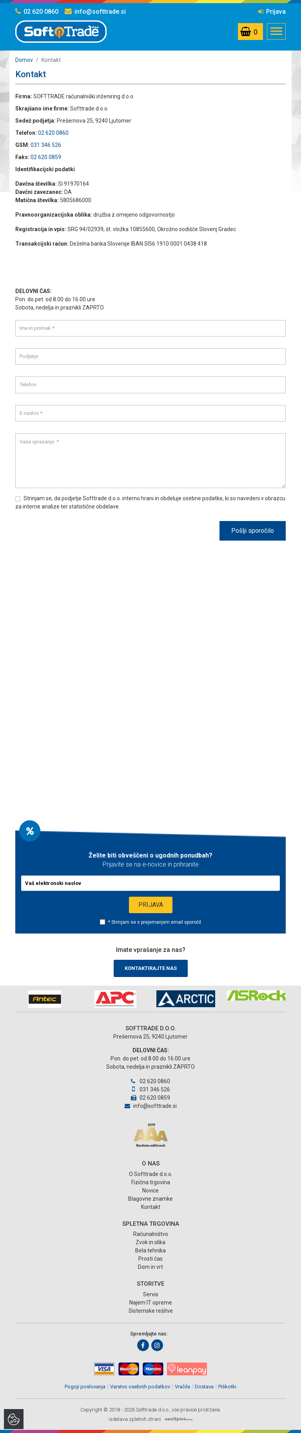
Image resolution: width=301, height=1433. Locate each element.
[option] (44, 999)
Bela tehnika (150, 1250)
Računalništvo (150, 1234)
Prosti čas (150, 1259)
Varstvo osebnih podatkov (140, 1387)
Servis (150, 1294)
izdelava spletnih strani (135, 1419)
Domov (24, 60)
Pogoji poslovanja (85, 1387)
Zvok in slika (150, 1242)
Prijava (272, 11)
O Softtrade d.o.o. (150, 1174)
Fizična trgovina (150, 1182)
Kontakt (150, 1207)
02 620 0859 (46, 157)
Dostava (204, 1387)
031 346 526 (46, 145)
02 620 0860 (36, 11)
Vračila (182, 1387)
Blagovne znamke (150, 1199)
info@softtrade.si (95, 11)
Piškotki (227, 1387)
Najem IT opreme (150, 1302)
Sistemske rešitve (151, 1311)
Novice (150, 1190)
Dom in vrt (150, 1267)
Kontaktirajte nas (151, 968)
